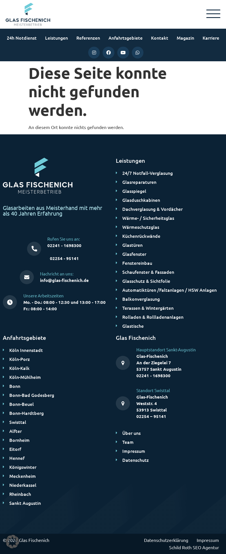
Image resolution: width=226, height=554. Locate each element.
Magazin (185, 38)
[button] (12, 541)
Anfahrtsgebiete (125, 38)
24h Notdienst (22, 38)
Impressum (208, 540)
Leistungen (56, 38)
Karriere (211, 38)
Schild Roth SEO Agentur (194, 547)
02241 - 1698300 (64, 245)
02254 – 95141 (151, 416)
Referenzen (88, 38)
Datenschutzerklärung (166, 540)
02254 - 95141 (64, 258)
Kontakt (159, 38)
